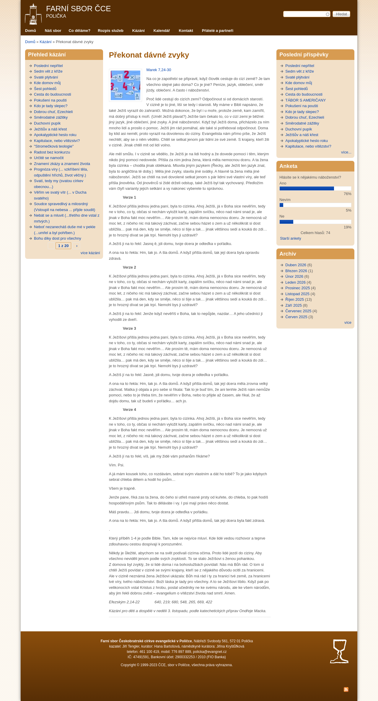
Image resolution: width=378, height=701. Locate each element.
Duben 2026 (295, 265)
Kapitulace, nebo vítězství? (57, 140)
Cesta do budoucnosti (52, 94)
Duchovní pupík (47, 123)
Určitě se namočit (48, 158)
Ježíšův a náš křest (50, 129)
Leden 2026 (295, 282)
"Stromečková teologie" (54, 146)
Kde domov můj (47, 83)
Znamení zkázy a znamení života (62, 163)
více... (346, 152)
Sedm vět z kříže (48, 71)
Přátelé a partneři (217, 30)
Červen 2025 (296, 317)
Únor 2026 (294, 276)
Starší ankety (290, 238)
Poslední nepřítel (48, 65)
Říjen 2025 (294, 299)
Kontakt (186, 30)
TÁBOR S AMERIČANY (305, 100)
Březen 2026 (296, 271)
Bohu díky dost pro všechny (57, 238)
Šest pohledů (45, 88)
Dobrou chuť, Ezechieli (53, 112)
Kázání (138, 30)
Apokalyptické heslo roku (55, 135)
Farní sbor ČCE (78, 8)
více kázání (90, 253)
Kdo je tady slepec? (50, 106)
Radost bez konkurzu (52, 152)
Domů (30, 30)
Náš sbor (53, 30)
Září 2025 (293, 305)
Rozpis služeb (110, 30)
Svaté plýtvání (46, 77)
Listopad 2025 (297, 294)
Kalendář (162, 30)
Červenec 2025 (298, 311)
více (347, 322)
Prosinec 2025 (297, 288)
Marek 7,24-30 (158, 70)
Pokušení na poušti (50, 100)
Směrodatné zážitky (51, 117)
